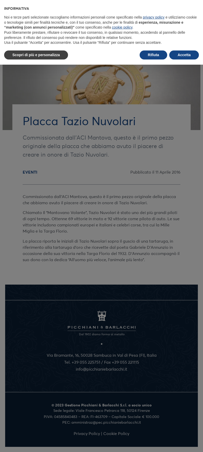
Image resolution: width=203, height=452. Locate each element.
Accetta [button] (184, 55)
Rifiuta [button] (153, 55)
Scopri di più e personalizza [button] (36, 55)
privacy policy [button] (154, 17)
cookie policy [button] (122, 27)
